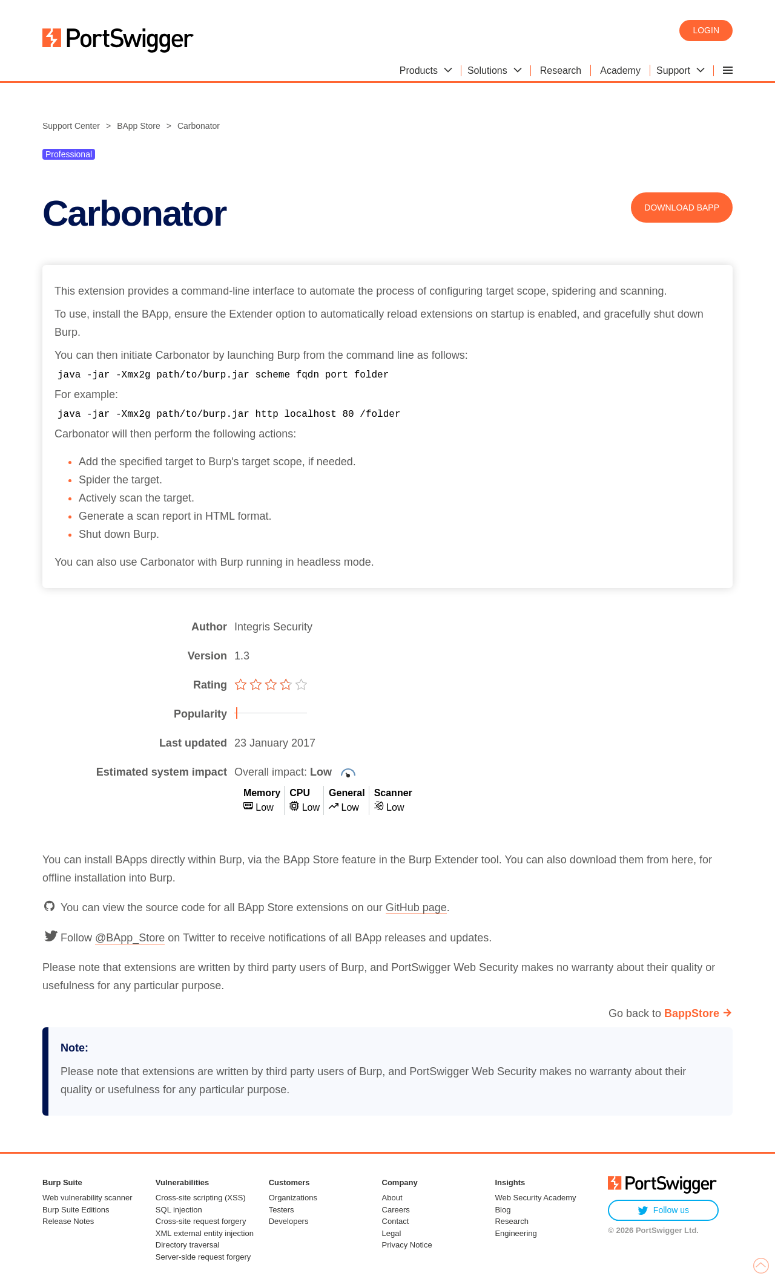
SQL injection (179, 1209)
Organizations (293, 1197)
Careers (396, 1209)
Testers (281, 1209)
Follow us (663, 1210)
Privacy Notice (407, 1244)
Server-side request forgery (203, 1256)
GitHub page (416, 907)
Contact (395, 1221)
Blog (502, 1209)
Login (706, 30)
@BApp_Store (130, 938)
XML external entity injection (205, 1233)
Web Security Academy (535, 1197)
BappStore (691, 1013)
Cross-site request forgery (201, 1221)
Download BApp (681, 207)
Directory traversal (187, 1244)
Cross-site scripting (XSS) (201, 1197)
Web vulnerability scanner (87, 1197)
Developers (289, 1221)
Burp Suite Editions (76, 1209)
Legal (391, 1233)
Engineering (515, 1233)
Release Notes (68, 1221)
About (392, 1197)
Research (512, 1221)
